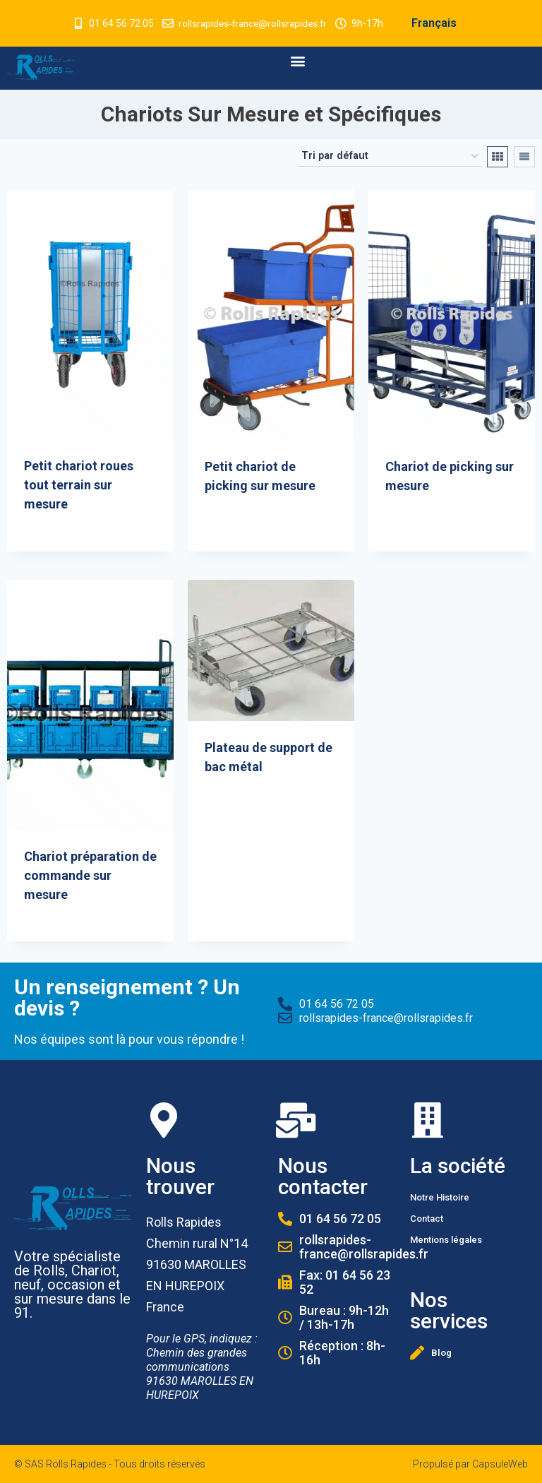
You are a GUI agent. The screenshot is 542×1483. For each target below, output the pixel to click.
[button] (298, 61)
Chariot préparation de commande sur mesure (90, 875)
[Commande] (389, 156)
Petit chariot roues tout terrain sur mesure (78, 484)
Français (437, 23)
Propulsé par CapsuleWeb (470, 1464)
